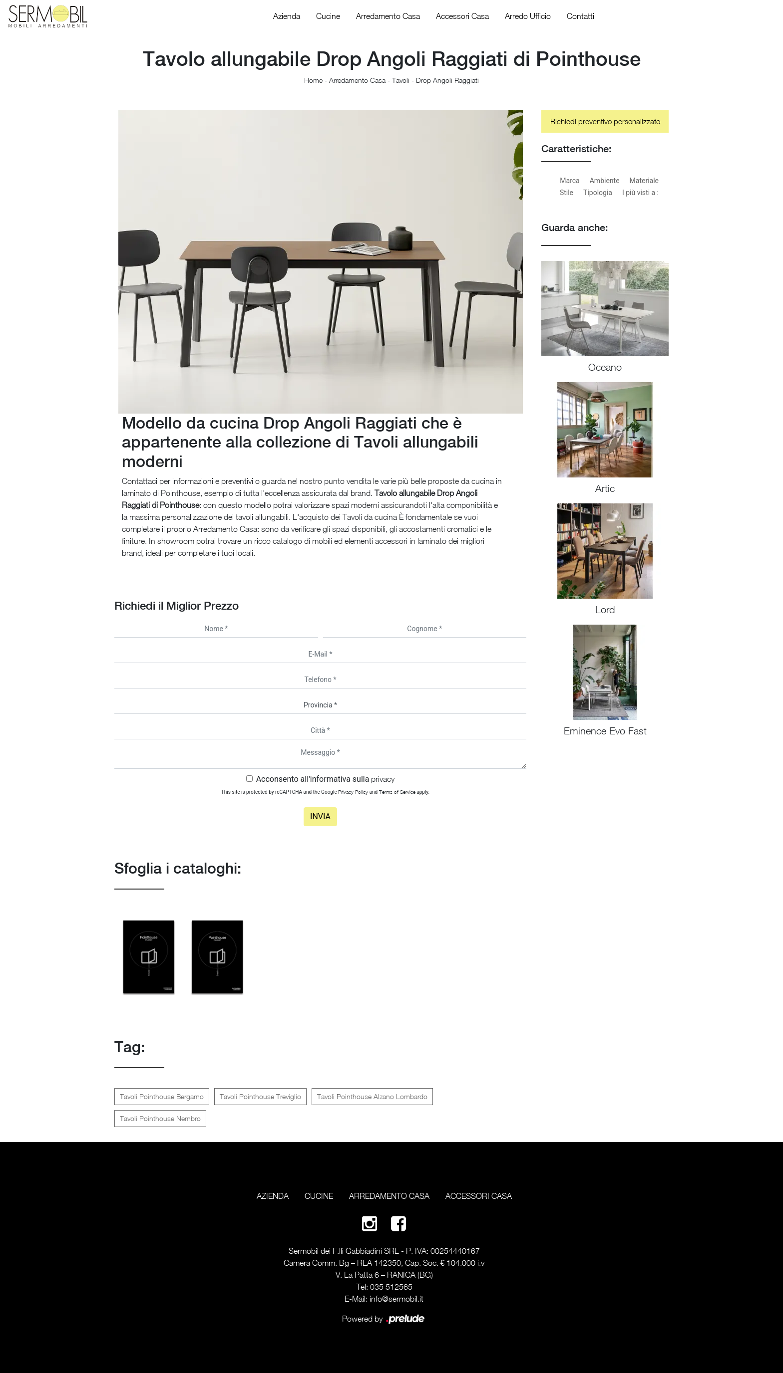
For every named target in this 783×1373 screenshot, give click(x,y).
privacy (382, 778)
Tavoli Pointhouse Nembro (160, 1118)
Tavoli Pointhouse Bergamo (162, 1096)
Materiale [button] (644, 181)
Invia (320, 816)
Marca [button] (569, 181)
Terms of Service (397, 792)
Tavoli (400, 80)
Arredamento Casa (388, 15)
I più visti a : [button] (640, 193)
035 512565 (391, 1286)
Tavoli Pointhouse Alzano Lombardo (372, 1096)
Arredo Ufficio (528, 15)
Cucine (328, 15)
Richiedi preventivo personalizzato (605, 121)
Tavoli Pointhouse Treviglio (260, 1096)
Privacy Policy (353, 792)
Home (313, 80)
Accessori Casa (462, 15)
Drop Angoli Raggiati (447, 80)
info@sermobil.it (396, 1298)
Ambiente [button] (605, 181)
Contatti (580, 15)
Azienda (286, 15)
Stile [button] (566, 193)
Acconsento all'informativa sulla (325, 779)
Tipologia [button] (597, 193)
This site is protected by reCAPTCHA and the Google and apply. (325, 792)
